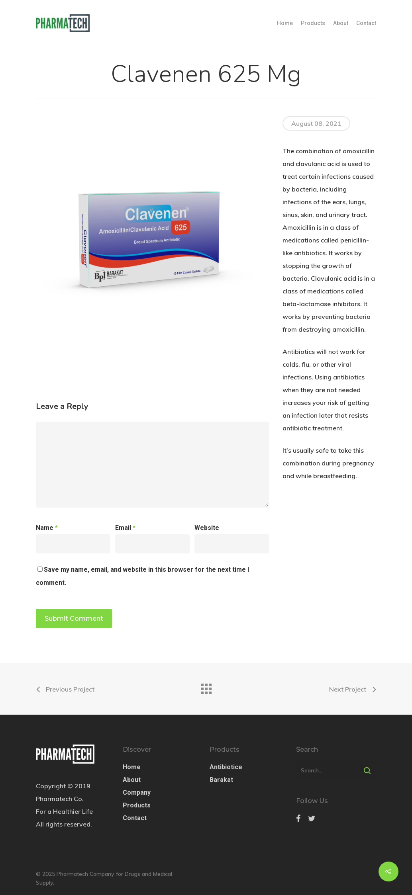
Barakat (221, 780)
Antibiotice (226, 767)
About (340, 23)
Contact (366, 23)
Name (47, 528)
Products (313, 23)
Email (125, 528)
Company (137, 792)
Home (285, 23)
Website (206, 528)
